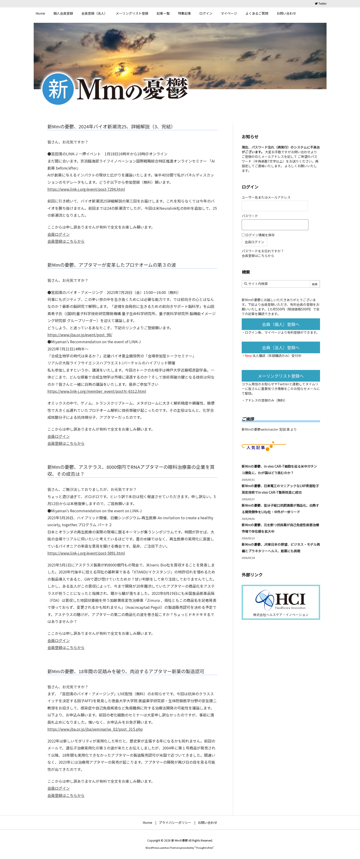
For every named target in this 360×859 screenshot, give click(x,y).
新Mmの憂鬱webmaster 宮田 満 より (269, 429)
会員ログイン (58, 234)
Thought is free (204, 847)
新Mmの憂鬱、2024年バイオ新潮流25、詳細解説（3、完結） (111, 126)
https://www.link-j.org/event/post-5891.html (86, 553)
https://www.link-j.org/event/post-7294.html (86, 189)
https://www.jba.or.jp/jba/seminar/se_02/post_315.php (95, 729)
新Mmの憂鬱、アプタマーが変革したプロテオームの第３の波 (111, 264)
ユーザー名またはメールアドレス (266, 197)
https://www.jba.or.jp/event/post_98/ (79, 334)
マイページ (272, 332)
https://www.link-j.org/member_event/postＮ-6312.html (96, 391)
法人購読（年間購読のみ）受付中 (276, 355)
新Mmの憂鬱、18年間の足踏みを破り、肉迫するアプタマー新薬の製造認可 (125, 671)
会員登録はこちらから (66, 241)
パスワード (250, 215)
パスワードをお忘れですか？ (263, 251)
